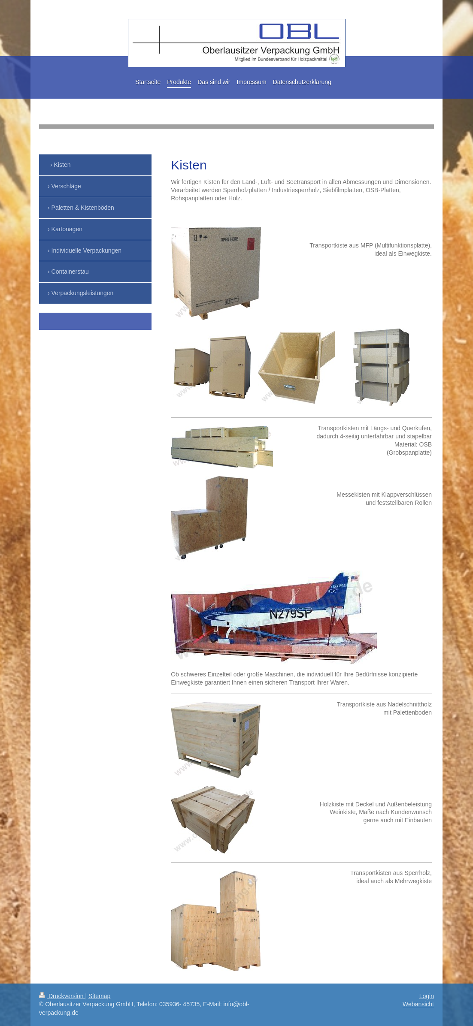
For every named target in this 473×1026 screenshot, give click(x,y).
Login (426, 996)
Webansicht (418, 1004)
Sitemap (99, 996)
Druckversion (62, 996)
